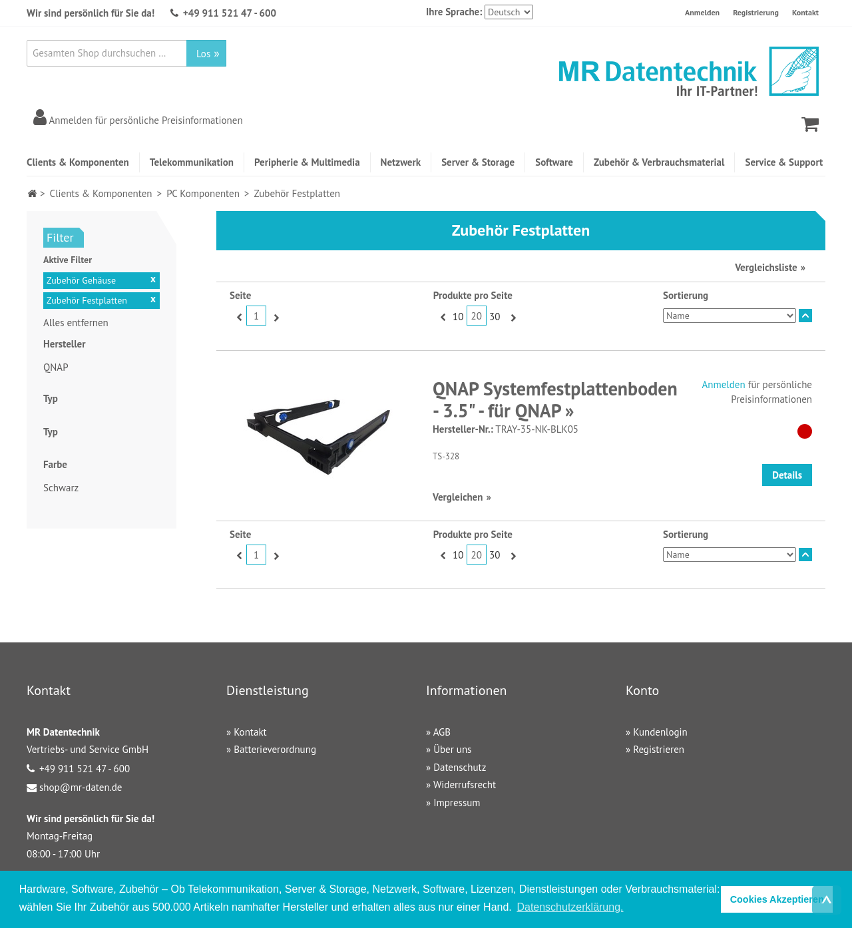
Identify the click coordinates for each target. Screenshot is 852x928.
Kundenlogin (660, 732)
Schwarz (61, 487)
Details (787, 475)
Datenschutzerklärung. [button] (570, 907)
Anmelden (702, 12)
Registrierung (756, 12)
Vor (274, 317)
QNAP (56, 367)
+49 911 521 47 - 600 (229, 13)
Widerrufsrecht (464, 784)
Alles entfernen (75, 322)
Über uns (452, 749)
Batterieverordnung (275, 749)
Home (32, 193)
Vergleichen (458, 497)
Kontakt (805, 12)
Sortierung (685, 295)
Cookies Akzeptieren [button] (777, 899)
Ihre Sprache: (454, 11)
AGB (442, 732)
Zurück (238, 317)
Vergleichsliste (766, 267)
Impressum (456, 802)
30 (494, 316)
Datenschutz (459, 767)
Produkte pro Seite (473, 295)
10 (458, 316)
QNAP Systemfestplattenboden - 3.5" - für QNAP (555, 399)
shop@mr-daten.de (80, 787)
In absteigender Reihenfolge (805, 315)
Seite (240, 295)
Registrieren (658, 749)
